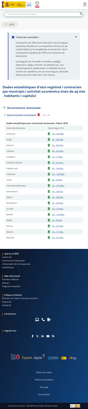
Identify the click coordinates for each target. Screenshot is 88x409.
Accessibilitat (44, 394)
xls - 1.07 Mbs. (58, 185)
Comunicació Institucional (13, 260)
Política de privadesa (44, 379)
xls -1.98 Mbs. (58, 134)
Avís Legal (44, 387)
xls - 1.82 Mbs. (58, 174)
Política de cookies (44, 372)
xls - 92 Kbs (57, 220)
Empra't (5, 302)
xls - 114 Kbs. (58, 209)
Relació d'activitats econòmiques (21, 115)
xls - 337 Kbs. (58, 226)
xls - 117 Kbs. (58, 232)
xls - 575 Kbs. (58, 237)
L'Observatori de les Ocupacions (16, 264)
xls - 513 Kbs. (58, 162)
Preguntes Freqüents (11, 286)
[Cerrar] (76, 37)
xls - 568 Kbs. (58, 197)
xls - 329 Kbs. (58, 145)
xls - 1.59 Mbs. (58, 214)
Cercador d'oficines (10, 279)
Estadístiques (8, 267)
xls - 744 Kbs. (58, 168)
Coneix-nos (7, 257)
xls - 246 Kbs (57, 191)
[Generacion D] (44, 357)
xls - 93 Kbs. (57, 180)
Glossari (5, 283)
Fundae (5, 305)
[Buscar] (44, 14)
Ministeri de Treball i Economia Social (18, 298)
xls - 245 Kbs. (58, 203)
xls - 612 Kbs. (58, 151)
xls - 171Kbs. (57, 157)
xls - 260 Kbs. (58, 139)
